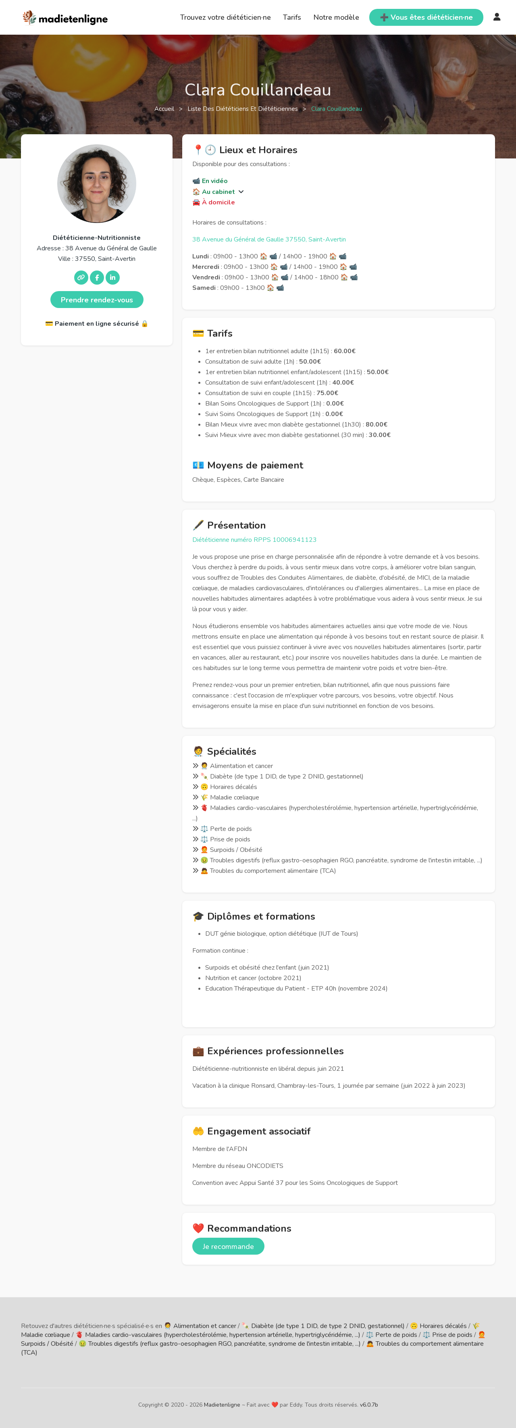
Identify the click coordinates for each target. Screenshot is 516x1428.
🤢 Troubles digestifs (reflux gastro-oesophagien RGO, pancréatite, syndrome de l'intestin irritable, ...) (220, 1343)
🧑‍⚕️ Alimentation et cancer (200, 1326)
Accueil (165, 109)
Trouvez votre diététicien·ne (225, 17)
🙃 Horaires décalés (438, 1326)
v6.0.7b (369, 1405)
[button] (240, 191)
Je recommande (228, 1246)
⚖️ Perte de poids (391, 1334)
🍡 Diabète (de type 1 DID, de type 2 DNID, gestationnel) (323, 1326)
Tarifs (292, 17)
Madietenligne (222, 1405)
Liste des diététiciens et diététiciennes (243, 109)
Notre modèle (336, 17)
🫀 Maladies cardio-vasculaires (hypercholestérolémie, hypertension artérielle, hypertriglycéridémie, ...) (217, 1334)
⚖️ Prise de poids (447, 1334)
